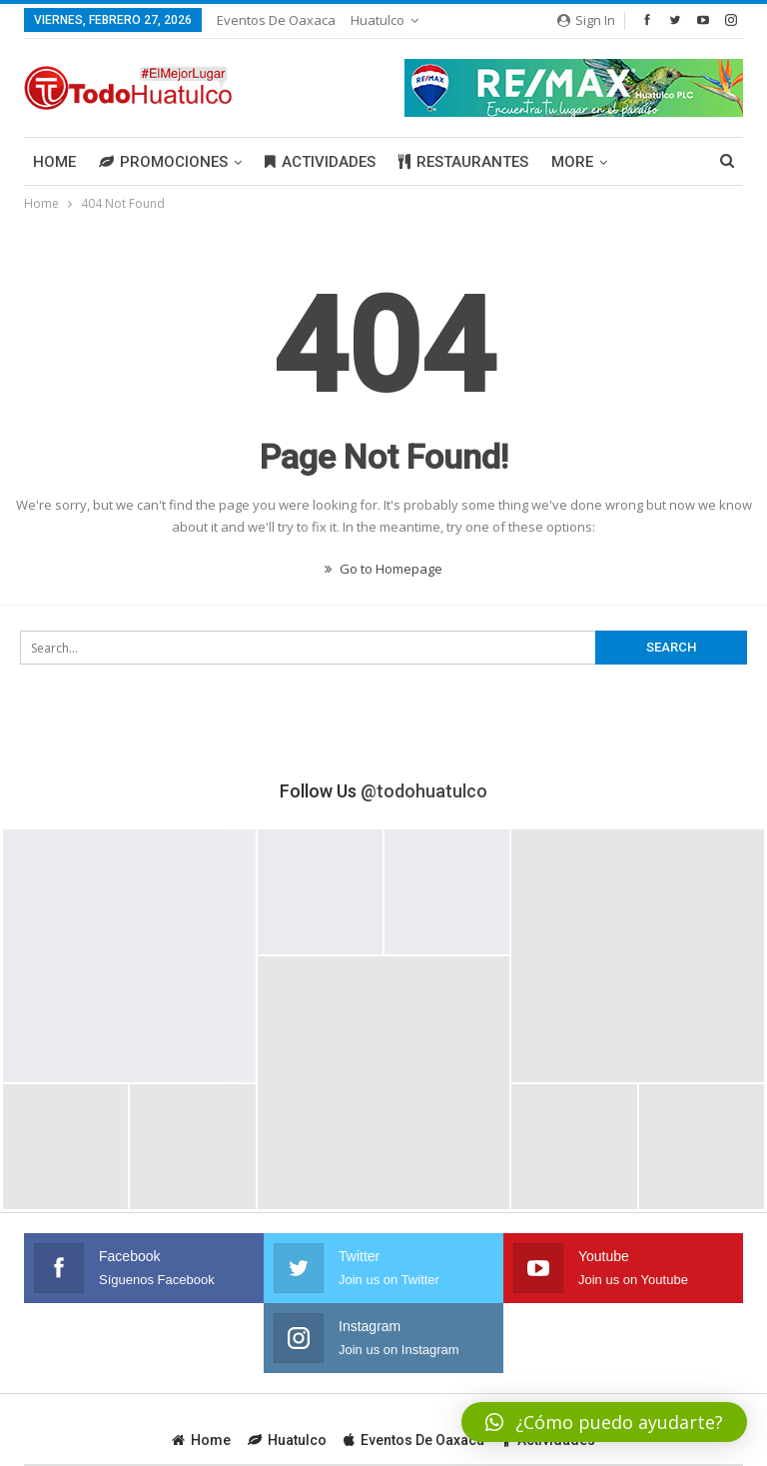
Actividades (320, 162)
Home (54, 162)
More (572, 162)
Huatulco (377, 20)
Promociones (163, 162)
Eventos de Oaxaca (276, 20)
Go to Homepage (383, 569)
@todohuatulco (424, 790)
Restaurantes (463, 162)
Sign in (586, 20)
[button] (604, 1422)
